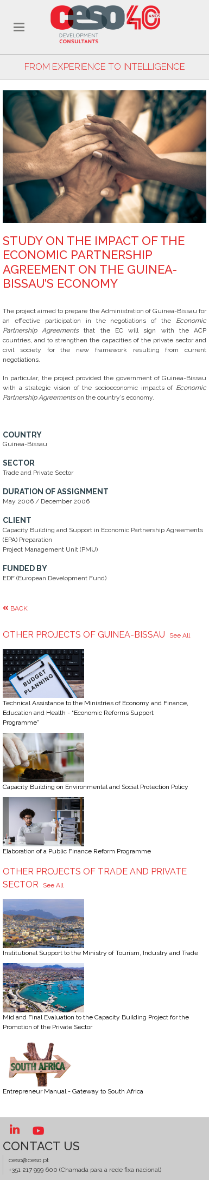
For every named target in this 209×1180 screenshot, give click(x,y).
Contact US (41, 1146)
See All (179, 635)
